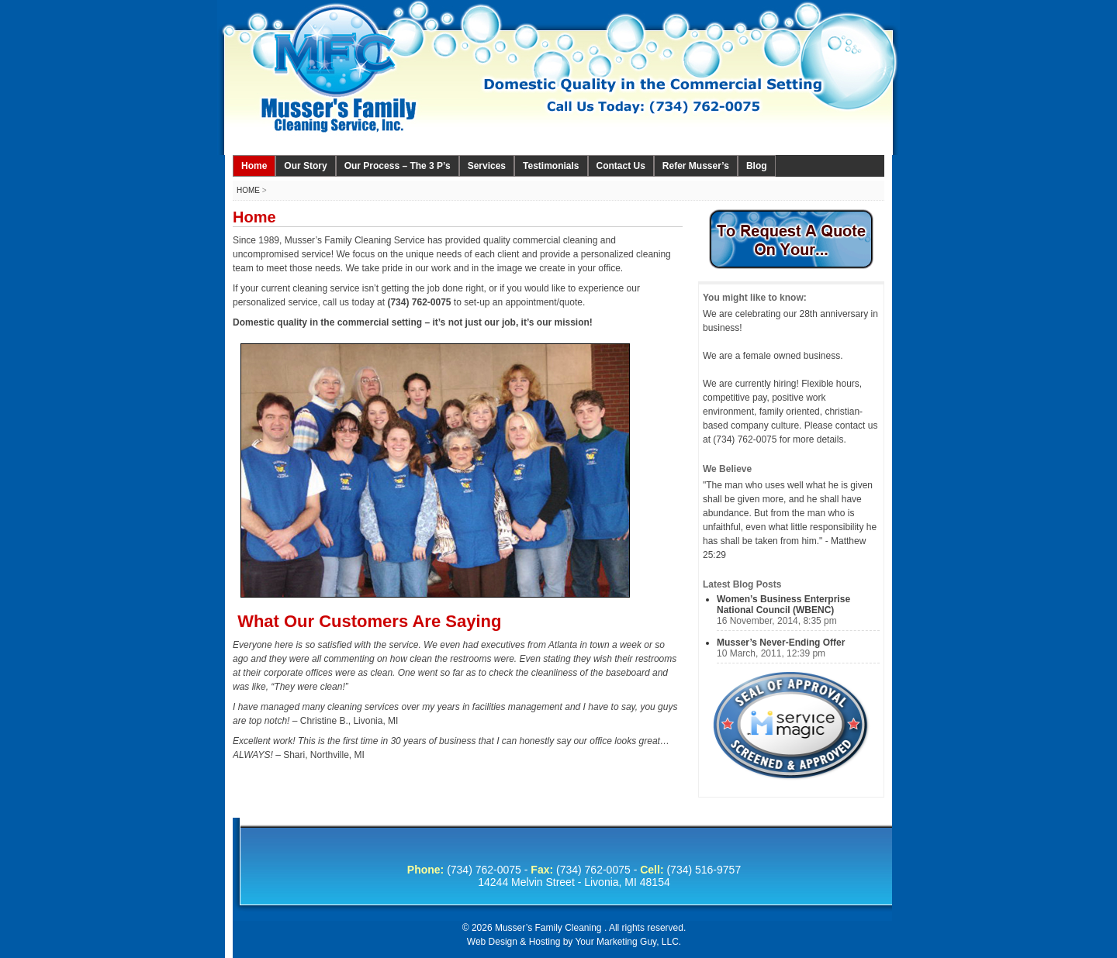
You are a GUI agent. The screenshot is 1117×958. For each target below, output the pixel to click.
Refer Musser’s (695, 165)
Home (254, 165)
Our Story (305, 165)
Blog (756, 165)
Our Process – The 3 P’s (397, 165)
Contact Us (621, 165)
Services (487, 165)
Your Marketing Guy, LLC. (628, 941)
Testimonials (551, 165)
